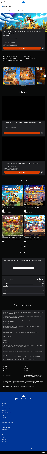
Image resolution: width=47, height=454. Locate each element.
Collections (9, 10)
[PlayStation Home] (23, 2)
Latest (3, 10)
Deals (15, 10)
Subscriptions (21, 10)
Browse (28, 10)
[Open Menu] (1, 2)
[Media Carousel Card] (19, 76)
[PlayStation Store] (6, 6)
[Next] (45, 75)
